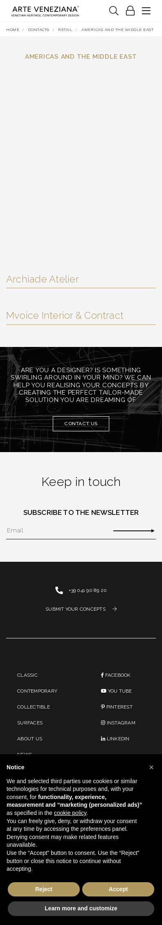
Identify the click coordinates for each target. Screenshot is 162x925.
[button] (151, 767)
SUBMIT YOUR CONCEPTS (81, 609)
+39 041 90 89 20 (88, 590)
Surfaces (30, 723)
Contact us (81, 423)
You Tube (116, 691)
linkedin (115, 739)
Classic (27, 675)
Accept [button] (118, 889)
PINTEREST (117, 707)
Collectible (33, 707)
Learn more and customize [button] (81, 908)
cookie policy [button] (70, 813)
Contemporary (37, 691)
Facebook (115, 675)
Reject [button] (43, 889)
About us (29, 739)
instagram (118, 723)
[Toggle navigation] (113, 11)
